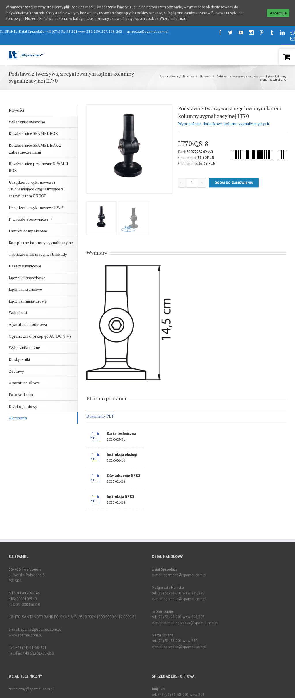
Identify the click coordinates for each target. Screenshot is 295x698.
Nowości (16, 110)
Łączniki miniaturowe (28, 301)
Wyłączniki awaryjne (27, 122)
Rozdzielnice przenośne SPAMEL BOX (39, 167)
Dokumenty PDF (100, 416)
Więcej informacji (174, 18)
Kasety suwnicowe (25, 266)
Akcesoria (205, 76)
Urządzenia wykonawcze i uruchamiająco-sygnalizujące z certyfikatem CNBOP (36, 188)
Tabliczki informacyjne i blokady (38, 254)
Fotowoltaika (21, 394)
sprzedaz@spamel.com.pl (147, 31)
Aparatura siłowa (24, 382)
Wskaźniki (18, 312)
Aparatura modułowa (28, 324)
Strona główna (168, 76)
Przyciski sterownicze (28, 219)
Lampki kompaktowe (28, 231)
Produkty (188, 76)
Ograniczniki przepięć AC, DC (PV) (40, 336)
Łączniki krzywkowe (27, 277)
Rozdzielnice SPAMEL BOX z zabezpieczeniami (35, 148)
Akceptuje (278, 13)
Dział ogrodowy (23, 406)
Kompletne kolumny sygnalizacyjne (41, 242)
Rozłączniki (19, 359)
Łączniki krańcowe (25, 289)
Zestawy (16, 371)
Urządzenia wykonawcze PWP (36, 207)
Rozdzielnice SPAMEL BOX (33, 133)
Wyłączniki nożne (24, 347)
